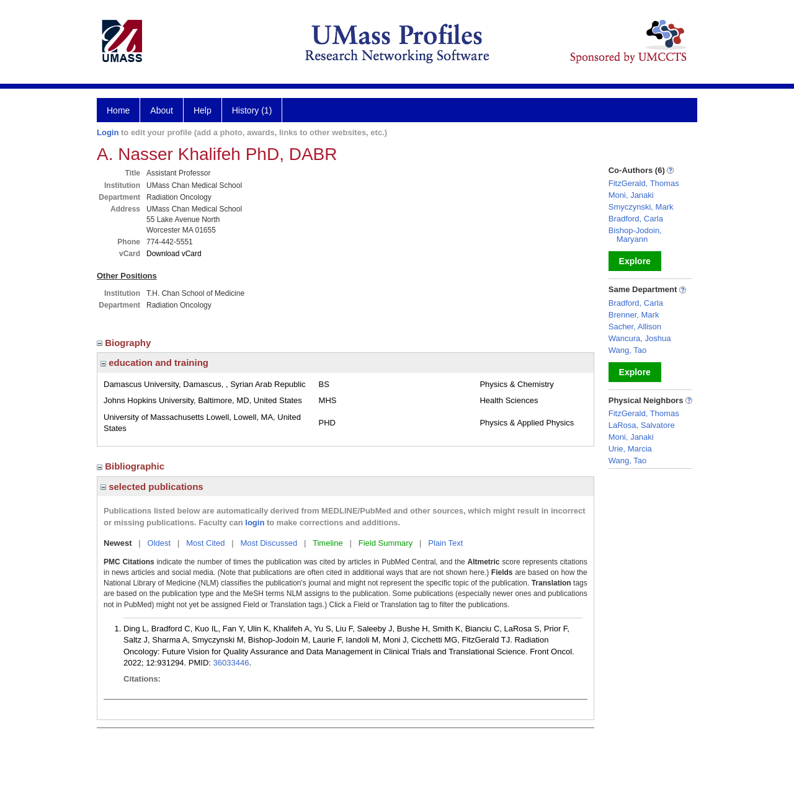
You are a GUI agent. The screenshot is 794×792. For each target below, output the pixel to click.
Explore (635, 261)
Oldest (159, 543)
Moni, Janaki (631, 195)
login (254, 522)
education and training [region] (154, 362)
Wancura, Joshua (640, 338)
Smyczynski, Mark (641, 206)
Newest (118, 543)
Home (118, 110)
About (161, 110)
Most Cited (205, 543)
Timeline (328, 543)
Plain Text (445, 543)
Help (203, 110)
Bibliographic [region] (132, 466)
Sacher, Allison (635, 326)
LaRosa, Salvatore (642, 425)
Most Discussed (268, 543)
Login (107, 132)
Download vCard (174, 253)
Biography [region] (125, 342)
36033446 (231, 662)
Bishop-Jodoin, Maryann (635, 235)
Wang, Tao (627, 350)
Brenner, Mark (634, 314)
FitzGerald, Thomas (644, 183)
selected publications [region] (151, 486)
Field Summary (386, 543)
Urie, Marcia (630, 448)
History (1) (252, 110)
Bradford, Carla (636, 218)
